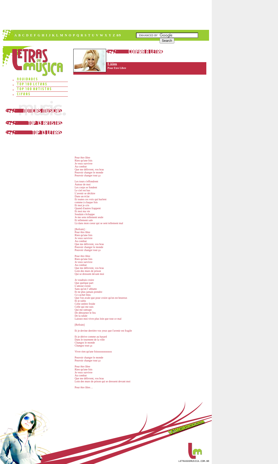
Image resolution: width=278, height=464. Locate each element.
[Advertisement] (105, 15)
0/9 (118, 35)
